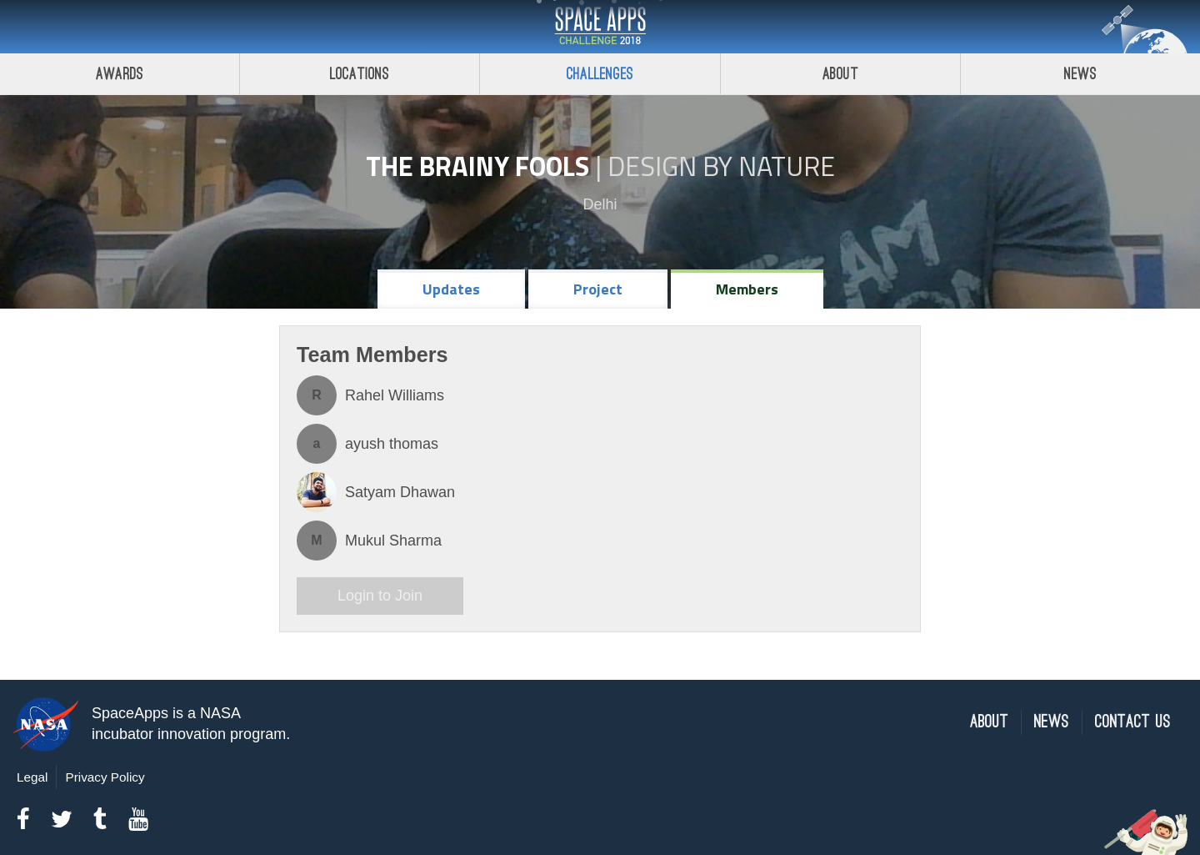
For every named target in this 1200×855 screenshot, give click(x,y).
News (1051, 722)
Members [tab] (747, 289)
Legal (32, 777)
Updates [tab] (451, 289)
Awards (119, 74)
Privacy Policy (104, 777)
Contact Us (1133, 722)
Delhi (599, 204)
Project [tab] (597, 289)
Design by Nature (721, 166)
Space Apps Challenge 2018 (600, 26)
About (840, 74)
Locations (360, 74)
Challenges (600, 74)
